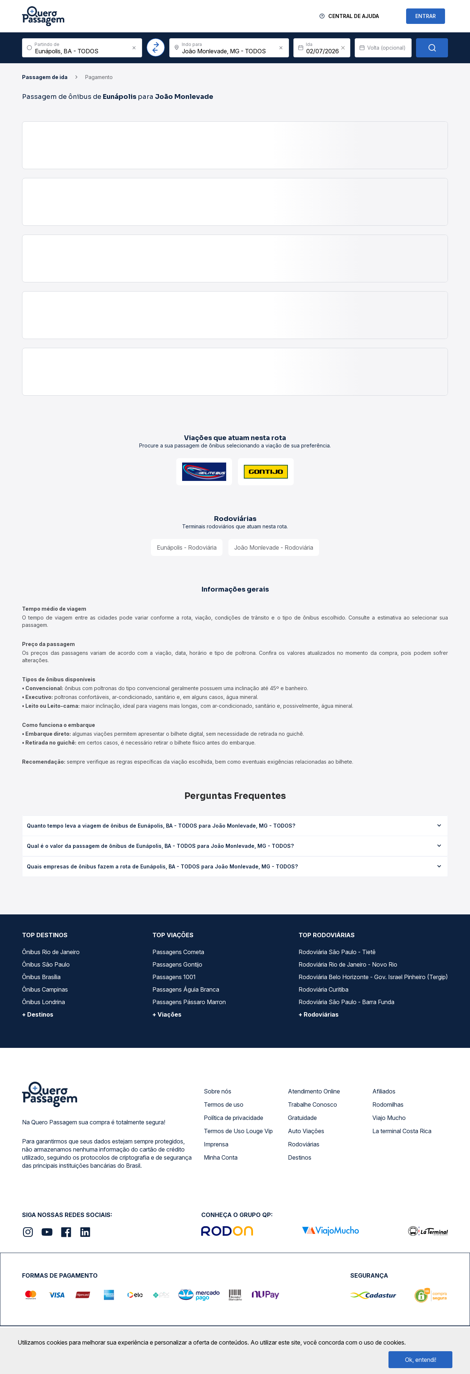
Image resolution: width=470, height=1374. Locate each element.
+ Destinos (37, 1014)
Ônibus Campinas (45, 989)
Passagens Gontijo (177, 964)
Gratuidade (302, 1117)
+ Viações (166, 1014)
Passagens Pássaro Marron (189, 1002)
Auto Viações (306, 1131)
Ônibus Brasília (41, 977)
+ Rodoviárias (319, 1014)
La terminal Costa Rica (401, 1131)
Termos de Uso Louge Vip (238, 1131)
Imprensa (216, 1144)
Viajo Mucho (389, 1117)
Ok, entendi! (420, 1359)
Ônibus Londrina (43, 1002)
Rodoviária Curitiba (323, 989)
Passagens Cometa (178, 952)
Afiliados (383, 1091)
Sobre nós (217, 1091)
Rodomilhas (388, 1104)
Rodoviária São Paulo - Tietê (337, 952)
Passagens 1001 (174, 977)
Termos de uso (223, 1104)
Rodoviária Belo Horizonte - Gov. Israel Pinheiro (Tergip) (373, 977)
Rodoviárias (303, 1144)
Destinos (299, 1157)
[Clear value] (343, 48)
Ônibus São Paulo (46, 964)
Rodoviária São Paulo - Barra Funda (346, 1002)
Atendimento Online (314, 1091)
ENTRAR (425, 16)
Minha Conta (221, 1157)
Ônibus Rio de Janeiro (51, 952)
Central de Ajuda (353, 16)
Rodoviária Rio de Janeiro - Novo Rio (348, 964)
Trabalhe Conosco (312, 1104)
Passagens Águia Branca (185, 989)
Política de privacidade (233, 1117)
